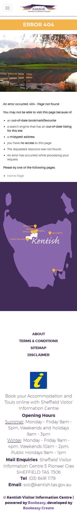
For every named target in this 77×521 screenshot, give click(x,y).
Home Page (15, 175)
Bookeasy (37, 502)
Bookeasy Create (38, 508)
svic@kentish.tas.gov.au (47, 484)
